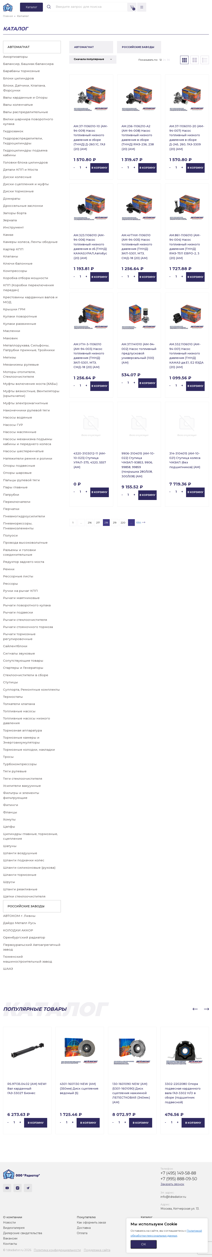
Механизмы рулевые (21, 364)
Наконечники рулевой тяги (26, 410)
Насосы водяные (17, 417)
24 (164, 59)
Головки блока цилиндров (25, 162)
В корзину (99, 167)
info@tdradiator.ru (173, 1197)
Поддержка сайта (97, 1250)
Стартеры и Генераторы (23, 668)
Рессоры (10, 584)
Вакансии (10, 1238)
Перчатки (11, 509)
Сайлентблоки (15, 646)
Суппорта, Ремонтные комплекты (31, 689)
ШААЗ (8, 969)
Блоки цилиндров (18, 78)
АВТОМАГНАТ (19, 47)
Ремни (9, 569)
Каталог (146, 1217)
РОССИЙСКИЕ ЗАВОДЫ (26, 906)
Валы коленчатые (18, 105)
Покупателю (86, 1217)
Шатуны (10, 846)
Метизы (9, 357)
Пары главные (15, 487)
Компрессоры (15, 271)
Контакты (10, 1244)
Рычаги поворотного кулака (27, 605)
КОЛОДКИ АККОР (18, 930)
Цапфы (9, 826)
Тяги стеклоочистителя (22, 778)
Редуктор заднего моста (23, 562)
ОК (143, 1244)
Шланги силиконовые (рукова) (29, 868)
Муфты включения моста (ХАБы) (30, 384)
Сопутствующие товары (23, 660)
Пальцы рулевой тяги (21, 480)
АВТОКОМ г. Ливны (19, 916)
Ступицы (10, 682)
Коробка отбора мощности (25, 278)
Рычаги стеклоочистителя (25, 620)
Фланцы (10, 812)
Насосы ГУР (13, 425)
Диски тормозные (18, 191)
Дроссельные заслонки (23, 206)
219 (115, 522)
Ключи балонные (17, 263)
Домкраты (11, 198)
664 (138, 522)
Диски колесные (17, 177)
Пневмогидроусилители (24, 516)
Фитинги (10, 805)
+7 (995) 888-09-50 (179, 1178)
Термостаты (13, 697)
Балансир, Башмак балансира (28, 64)
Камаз (8, 235)
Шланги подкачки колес (23, 860)
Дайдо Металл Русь (19, 923)
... (81, 522)
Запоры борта (14, 213)
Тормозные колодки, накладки (29, 750)
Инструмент (13, 227)
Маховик (10, 338)
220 (123, 522)
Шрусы (9, 882)
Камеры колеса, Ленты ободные (30, 242)
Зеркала (10, 220)
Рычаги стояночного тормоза (28, 627)
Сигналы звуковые (19, 653)
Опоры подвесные (19, 466)
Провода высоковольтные (25, 542)
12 (161, 59)
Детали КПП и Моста (20, 169)
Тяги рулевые (15, 771)
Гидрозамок (13, 131)
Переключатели (16, 502)
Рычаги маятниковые (21, 598)
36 (168, 59)
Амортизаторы (15, 57)
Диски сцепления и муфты (26, 184)
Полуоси (10, 535)
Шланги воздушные (20, 853)
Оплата (82, 1233)
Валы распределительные (25, 112)
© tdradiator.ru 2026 (17, 1250)
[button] (195, 1009)
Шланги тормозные (19, 875)
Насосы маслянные (19, 432)
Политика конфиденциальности (57, 1250)
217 (98, 522)
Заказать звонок (172, 1184)
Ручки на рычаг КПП (20, 591)
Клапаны (10, 256)
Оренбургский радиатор (24, 937)
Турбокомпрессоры (20, 764)
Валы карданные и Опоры (25, 97)
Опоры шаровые (17, 473)
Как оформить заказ (91, 1222)
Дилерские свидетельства (22, 1233)
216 (89, 522)
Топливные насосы (19, 711)
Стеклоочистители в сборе (25, 675)
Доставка (84, 1228)
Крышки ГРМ (14, 309)
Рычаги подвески (18, 612)
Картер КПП (13, 249)
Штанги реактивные (20, 889)
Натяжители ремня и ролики (27, 458)
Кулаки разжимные (19, 324)
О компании (12, 1217)
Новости (9, 1222)
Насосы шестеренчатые (23, 451)
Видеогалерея (14, 1228)
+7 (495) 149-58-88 (178, 1173)
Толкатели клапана (19, 704)
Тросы (8, 757)
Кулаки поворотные (20, 316)
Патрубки (11, 495)
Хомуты (9, 819)
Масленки (11, 331)
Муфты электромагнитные (25, 403)
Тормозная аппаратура (22, 730)
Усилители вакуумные (22, 786)
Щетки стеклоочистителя (24, 896)
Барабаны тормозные (21, 71)
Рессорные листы (18, 576)
